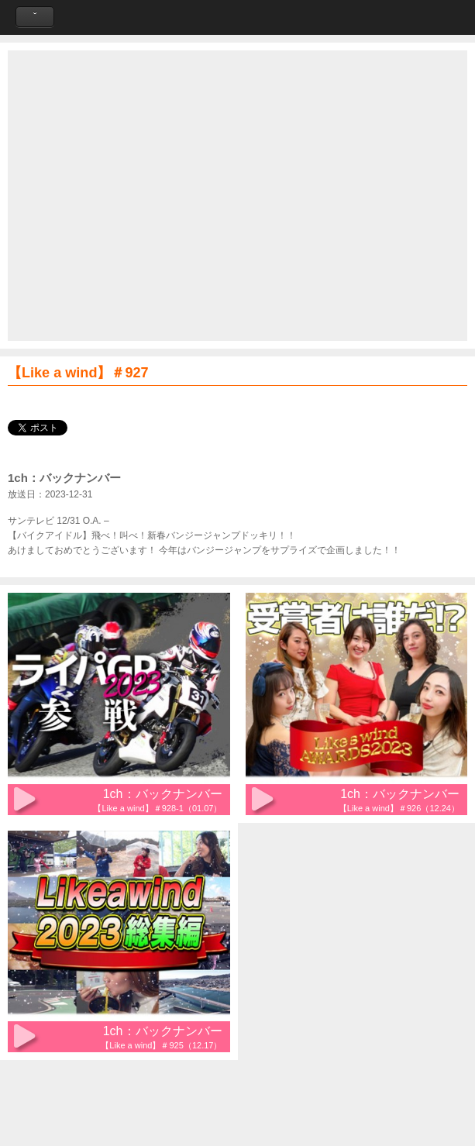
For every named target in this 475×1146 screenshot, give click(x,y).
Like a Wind (237, 17)
